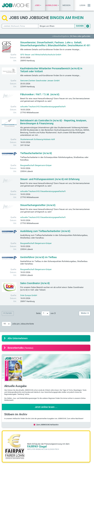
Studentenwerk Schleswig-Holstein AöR (37, 139)
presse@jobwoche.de (61, 503)
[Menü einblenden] (88, 5)
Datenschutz (47, 522)
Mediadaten (34, 500)
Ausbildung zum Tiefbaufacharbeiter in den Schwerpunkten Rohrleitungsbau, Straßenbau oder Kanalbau (54, 236)
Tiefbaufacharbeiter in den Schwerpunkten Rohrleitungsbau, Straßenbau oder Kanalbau (54, 158)
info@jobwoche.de (60, 500)
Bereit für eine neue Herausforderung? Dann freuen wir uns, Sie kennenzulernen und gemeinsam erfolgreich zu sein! (55, 99)
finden (12, 483)
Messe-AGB (65, 522)
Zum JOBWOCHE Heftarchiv (46, 425)
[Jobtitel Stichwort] (20, 26)
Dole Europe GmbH (28, 295)
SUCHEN (79, 26)
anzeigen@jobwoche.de (39, 505)
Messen (66, 5)
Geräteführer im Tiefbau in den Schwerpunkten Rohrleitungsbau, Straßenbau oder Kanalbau (54, 262)
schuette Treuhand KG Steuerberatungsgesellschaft (43, 106)
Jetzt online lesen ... (46, 407)
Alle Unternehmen (16, 338)
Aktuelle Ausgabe (56, 482)
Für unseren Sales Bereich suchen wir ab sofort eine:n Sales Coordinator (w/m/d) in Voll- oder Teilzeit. (51, 288)
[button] (38, 5)
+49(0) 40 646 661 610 (58, 511)
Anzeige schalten (36, 503)
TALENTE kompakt (56, 487)
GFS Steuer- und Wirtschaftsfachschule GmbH (40, 54)
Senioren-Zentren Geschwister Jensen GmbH (39, 80)
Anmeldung (80, 503)
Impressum (35, 522)
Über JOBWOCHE (36, 508)
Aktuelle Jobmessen (34, 479)
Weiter (85, 313)
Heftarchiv (56, 478)
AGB (57, 522)
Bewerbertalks (18, 347)
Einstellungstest (82, 481)
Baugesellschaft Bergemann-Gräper (36, 165)
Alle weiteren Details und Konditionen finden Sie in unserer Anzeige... (50, 49)
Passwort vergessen (79, 506)
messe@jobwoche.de (38, 486)
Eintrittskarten (35, 483)
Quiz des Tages (82, 484)
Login (82, 5)
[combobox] (45, 313)
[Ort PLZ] (56, 26)
